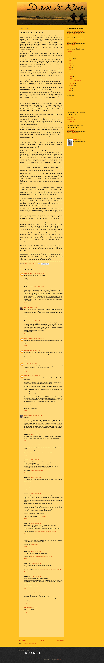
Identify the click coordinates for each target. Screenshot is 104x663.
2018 (70, 60)
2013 (70, 72)
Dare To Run (78, 139)
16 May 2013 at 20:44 (36, 477)
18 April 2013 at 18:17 (39, 286)
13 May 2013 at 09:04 (36, 459)
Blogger (59, 659)
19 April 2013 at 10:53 (34, 350)
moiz (25, 363)
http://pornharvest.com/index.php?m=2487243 (45, 531)
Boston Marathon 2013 (75, 80)
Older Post (60, 640)
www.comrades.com (72, 130)
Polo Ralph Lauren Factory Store (43, 487)
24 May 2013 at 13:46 (36, 551)
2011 (70, 90)
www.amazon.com (71, 42)
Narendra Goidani (28, 273)
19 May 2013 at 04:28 (36, 523)
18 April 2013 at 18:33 (35, 307)
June (71, 76)
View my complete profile (79, 144)
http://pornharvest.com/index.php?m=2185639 (41, 453)
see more (36, 586)
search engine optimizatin (37, 470)
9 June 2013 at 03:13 (36, 593)
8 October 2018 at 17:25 (32, 607)
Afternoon (69, 51)
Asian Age (69, 53)
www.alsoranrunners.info (73, 132)
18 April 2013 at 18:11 (39, 273)
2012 (70, 88)
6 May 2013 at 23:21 (35, 445)
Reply (25, 282)
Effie (25, 607)
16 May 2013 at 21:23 (36, 493)
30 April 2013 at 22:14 (36, 434)
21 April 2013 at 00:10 (34, 375)
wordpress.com (34, 544)
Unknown (26, 350)
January (72, 85)
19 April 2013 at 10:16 (36, 320)
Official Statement (42, 516)
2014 (70, 69)
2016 (70, 65)
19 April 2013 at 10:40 (39, 338)
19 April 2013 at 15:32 (32, 363)
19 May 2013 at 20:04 (36, 538)
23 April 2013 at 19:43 (37, 415)
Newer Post (22, 640)
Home (42, 640)
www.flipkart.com (71, 44)
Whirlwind (26, 307)
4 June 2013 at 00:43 (36, 576)
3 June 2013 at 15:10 (36, 563)
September (73, 74)
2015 (70, 67)
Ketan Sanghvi (28, 415)
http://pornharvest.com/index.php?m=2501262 (41, 556)
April (71, 78)
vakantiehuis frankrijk (36, 600)
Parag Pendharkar (28, 338)
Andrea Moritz (70, 117)
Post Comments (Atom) (30, 643)
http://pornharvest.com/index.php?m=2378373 (50, 569)
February (72, 83)
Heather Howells (71, 119)
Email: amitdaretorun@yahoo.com (75, 31)
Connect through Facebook (73, 33)
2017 (70, 63)
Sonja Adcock (70, 121)
